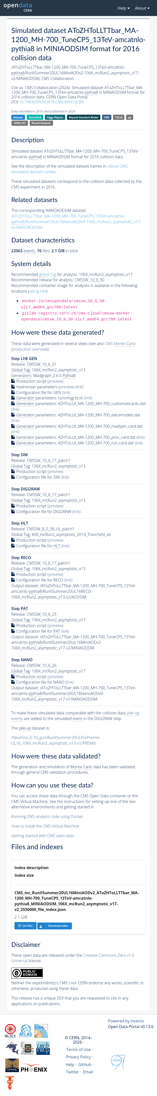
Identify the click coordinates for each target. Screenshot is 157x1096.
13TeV (118, 117)
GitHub (84, 1064)
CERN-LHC (20, 123)
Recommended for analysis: (44, 274)
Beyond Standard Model (83, 117)
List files (25, 925)
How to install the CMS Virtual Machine (45, 826)
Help (70, 1064)
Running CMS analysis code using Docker (47, 816)
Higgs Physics (55, 117)
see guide (37, 291)
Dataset (18, 117)
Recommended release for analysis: (42, 279)
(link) (79, 387)
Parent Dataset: (41, 123)
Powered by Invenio (126, 1021)
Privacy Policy (78, 1057)
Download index (52, 926)
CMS (106, 117)
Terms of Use (78, 1049)
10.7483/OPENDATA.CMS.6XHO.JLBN (51, 102)
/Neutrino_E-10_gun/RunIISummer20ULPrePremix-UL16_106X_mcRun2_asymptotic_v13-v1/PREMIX (55, 740)
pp (129, 117)
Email (88, 1072)
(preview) (56, 381)
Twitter (72, 1072)
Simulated (35, 117)
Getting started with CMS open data (42, 835)
